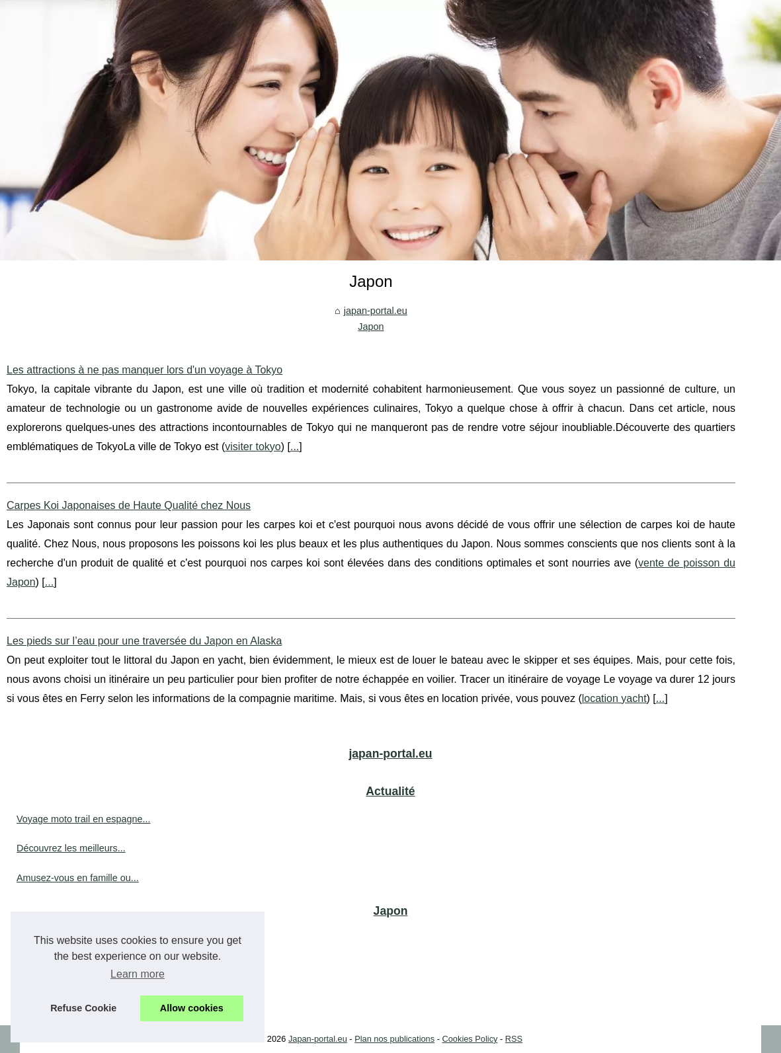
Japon (371, 326)
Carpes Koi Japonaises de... (76, 967)
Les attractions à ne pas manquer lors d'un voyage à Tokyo (144, 369)
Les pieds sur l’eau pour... (71, 997)
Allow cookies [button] (192, 1008)
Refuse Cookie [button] (83, 1008)
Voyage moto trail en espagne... (83, 819)
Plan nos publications (394, 1039)
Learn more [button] (137, 974)
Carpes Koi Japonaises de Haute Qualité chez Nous (129, 505)
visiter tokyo (252, 446)
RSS (513, 1039)
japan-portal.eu (375, 310)
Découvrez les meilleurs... (71, 848)
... (294, 446)
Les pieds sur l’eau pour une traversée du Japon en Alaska (144, 640)
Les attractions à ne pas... (71, 938)
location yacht (614, 698)
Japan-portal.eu (317, 1039)
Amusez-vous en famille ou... (78, 878)
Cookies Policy (470, 1039)
